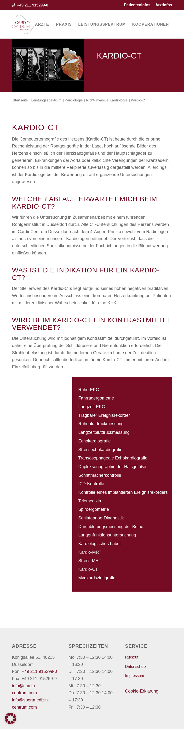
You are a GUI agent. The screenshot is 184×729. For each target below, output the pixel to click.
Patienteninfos (137, 5)
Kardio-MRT (90, 552)
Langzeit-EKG (91, 406)
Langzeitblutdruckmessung (104, 432)
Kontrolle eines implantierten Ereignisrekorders (123, 492)
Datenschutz (135, 666)
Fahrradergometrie (96, 398)
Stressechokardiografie (100, 449)
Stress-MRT (89, 560)
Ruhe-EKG (88, 389)
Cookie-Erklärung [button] (141, 691)
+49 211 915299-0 (32, 5)
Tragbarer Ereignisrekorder (104, 415)
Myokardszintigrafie (96, 578)
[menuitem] (42, 24)
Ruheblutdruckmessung (101, 423)
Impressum (134, 676)
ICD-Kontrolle (91, 483)
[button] (10, 718)
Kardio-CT (88, 569)
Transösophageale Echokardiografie (113, 458)
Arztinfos (163, 5)
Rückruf (131, 657)
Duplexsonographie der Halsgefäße (112, 466)
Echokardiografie (94, 441)
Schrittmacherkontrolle (99, 475)
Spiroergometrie (93, 509)
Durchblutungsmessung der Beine (110, 526)
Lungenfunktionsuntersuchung (107, 535)
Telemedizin (89, 501)
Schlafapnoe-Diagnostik (101, 518)
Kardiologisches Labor (99, 543)
